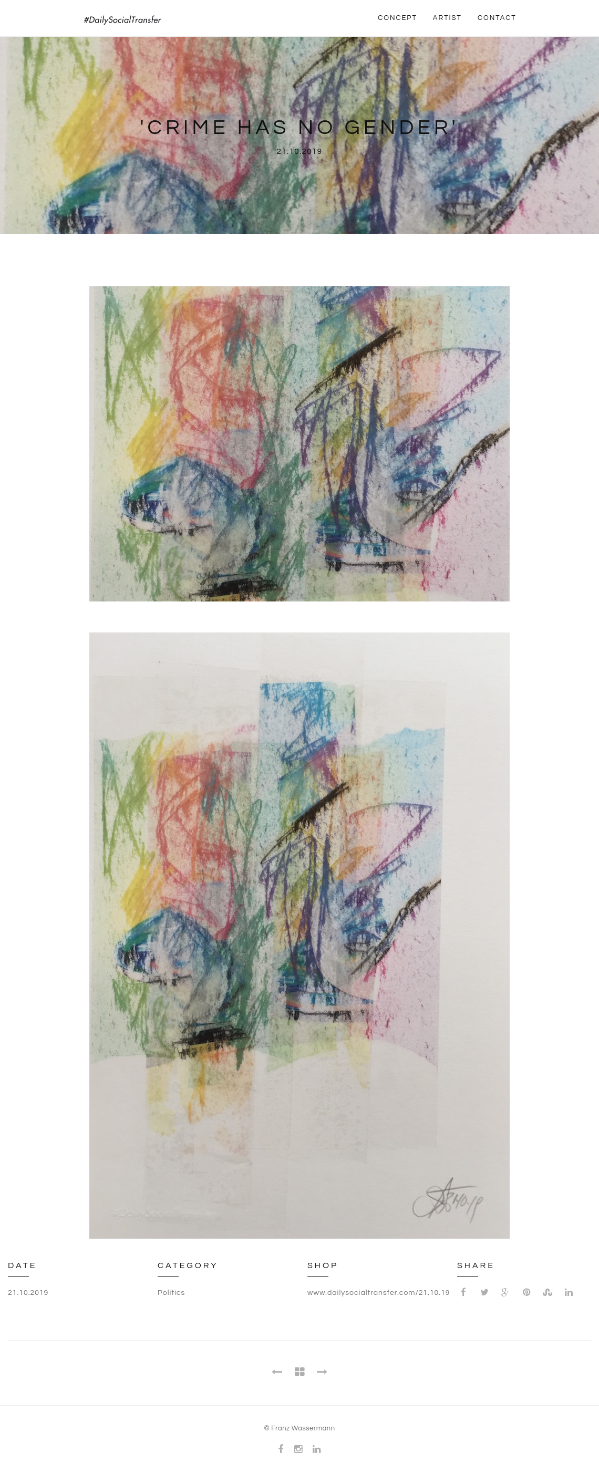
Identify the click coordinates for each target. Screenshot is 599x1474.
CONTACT (497, 18)
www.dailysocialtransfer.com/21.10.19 (378, 1292)
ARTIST (447, 18)
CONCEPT (397, 18)
